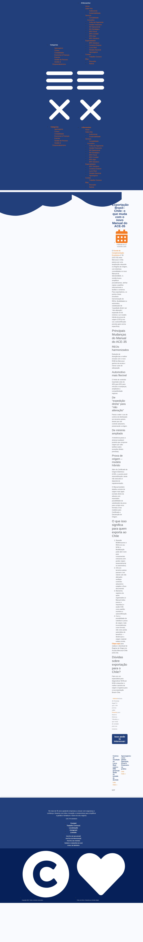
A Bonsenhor (85, 3)
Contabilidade (59, 53)
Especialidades (90, 40)
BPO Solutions (94, 38)
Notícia (91, 63)
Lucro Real (93, 47)
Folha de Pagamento (96, 22)
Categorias (54, 45)
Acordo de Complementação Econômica (118, 253)
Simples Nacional (95, 50)
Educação (92, 61)
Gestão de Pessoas (61, 59)
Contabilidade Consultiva (93, 19)
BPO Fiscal (93, 31)
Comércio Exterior (95, 45)
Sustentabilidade (94, 13)
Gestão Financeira (95, 24)
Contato (88, 54)
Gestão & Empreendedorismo (59, 63)
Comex (57, 50)
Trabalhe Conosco (95, 57)
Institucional (93, 11)
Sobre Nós (89, 8)
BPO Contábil (93, 34)
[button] (59, 95)
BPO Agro (92, 36)
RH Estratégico (94, 29)
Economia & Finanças (62, 55)
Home (87, 6)
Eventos (57, 57)
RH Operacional (94, 27)
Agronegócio (59, 48)
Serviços (88, 15)
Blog (86, 59)
